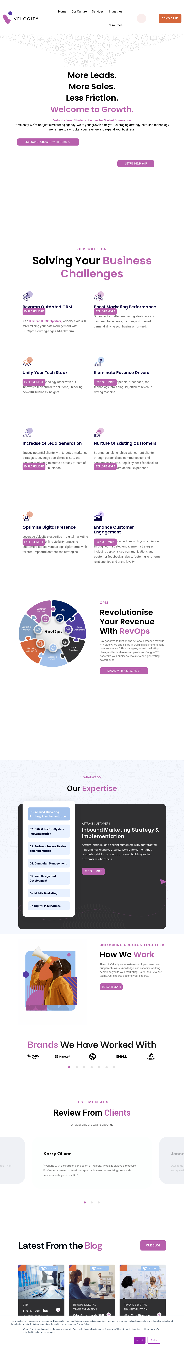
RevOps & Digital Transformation (85, 1136)
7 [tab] (114, 894)
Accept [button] (140, 1340)
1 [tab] (69, 894)
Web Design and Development (46, 697)
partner (24, 262)
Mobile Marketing (51, 713)
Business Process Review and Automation (47, 656)
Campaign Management (41, 678)
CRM (25, 1134)
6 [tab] (107, 894)
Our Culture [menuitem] (79, 11)
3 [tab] (84, 894)
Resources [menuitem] (115, 25)
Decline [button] (153, 1340)
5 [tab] (99, 894)
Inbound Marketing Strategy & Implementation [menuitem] (82, 1279)
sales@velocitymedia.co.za (29, 1312)
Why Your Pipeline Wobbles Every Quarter (138, 1150)
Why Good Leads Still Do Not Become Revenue (87, 1150)
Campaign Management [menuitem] (78, 1309)
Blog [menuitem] (106, 1307)
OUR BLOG (153, 1072)
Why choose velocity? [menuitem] (111, 1286)
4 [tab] (92, 894)
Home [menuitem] (62, 11)
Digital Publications (40, 730)
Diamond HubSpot (31, 256)
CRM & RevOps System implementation (45, 632)
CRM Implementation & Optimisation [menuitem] (83, 1295)
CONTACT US (170, 18)
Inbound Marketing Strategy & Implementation (48, 608)
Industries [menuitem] (116, 11)
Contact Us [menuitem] (110, 1275)
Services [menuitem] (98, 11)
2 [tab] (77, 894)
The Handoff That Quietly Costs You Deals (37, 1146)
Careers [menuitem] (108, 1298)
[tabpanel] (33, 884)
